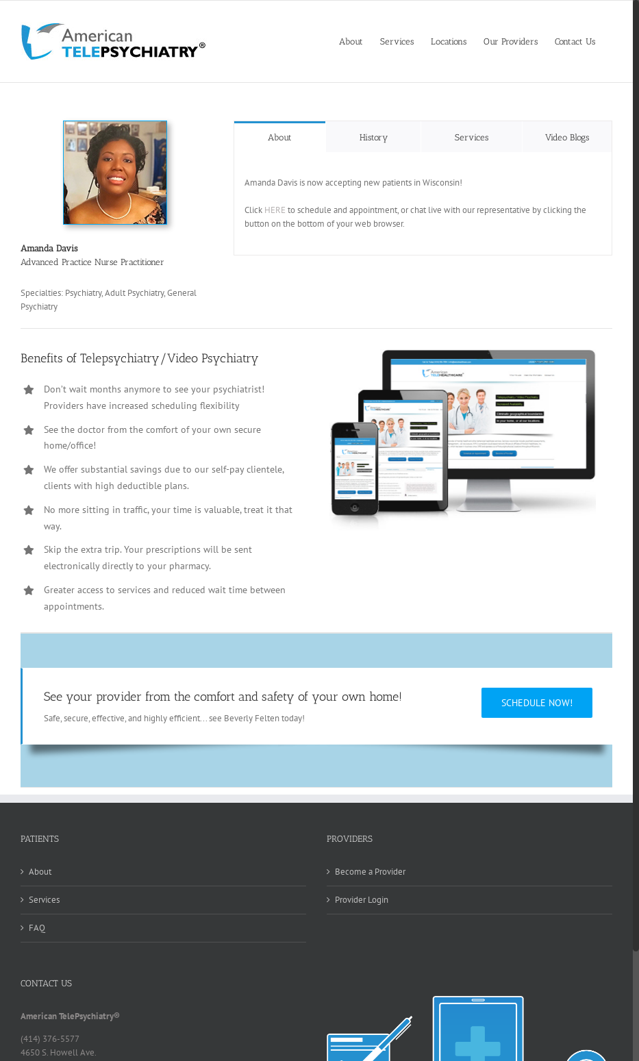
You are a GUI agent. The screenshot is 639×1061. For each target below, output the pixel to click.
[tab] (279, 136)
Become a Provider (370, 871)
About (40, 871)
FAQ (37, 928)
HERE (275, 210)
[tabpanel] (423, 203)
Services (44, 900)
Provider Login (361, 900)
